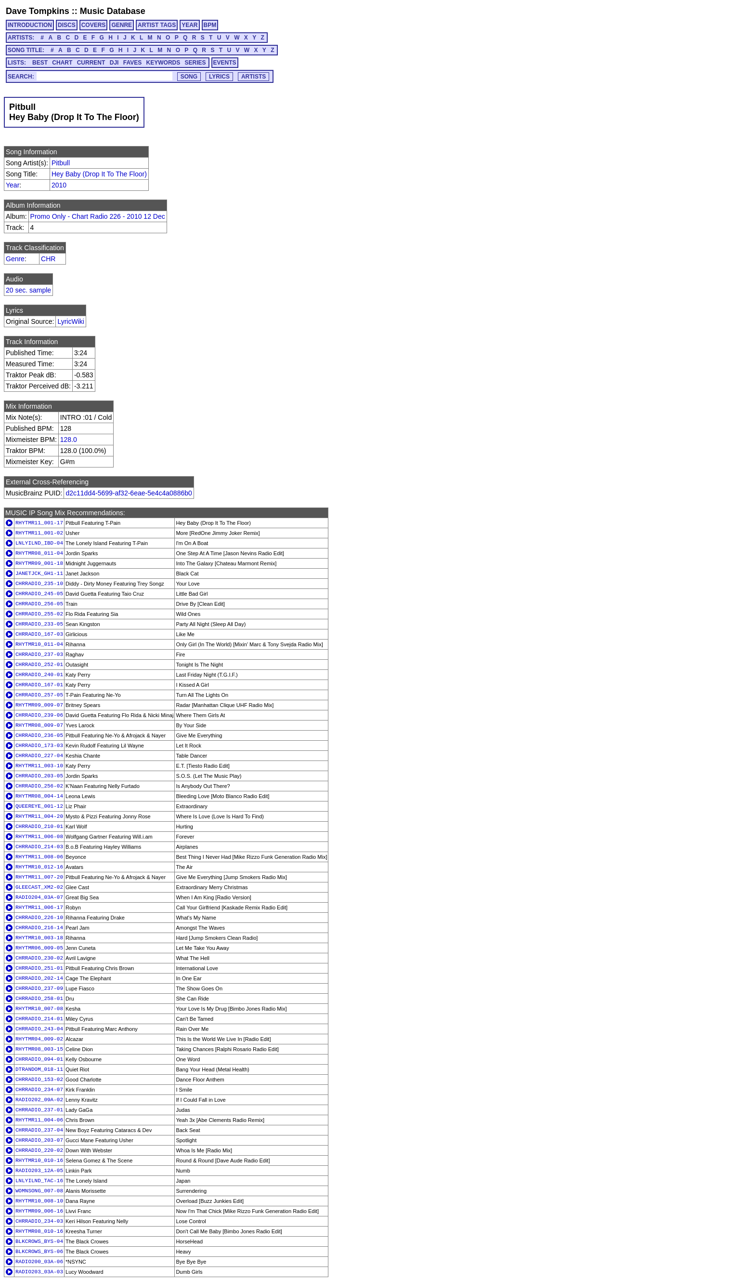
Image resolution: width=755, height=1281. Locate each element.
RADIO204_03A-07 (39, 897)
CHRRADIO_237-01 (39, 1110)
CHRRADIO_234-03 (39, 1221)
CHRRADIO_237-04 (39, 1130)
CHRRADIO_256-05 (39, 604)
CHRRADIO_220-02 (39, 1150)
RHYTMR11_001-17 (39, 523)
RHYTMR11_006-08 (39, 837)
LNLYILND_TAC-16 (39, 1181)
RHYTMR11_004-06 (39, 1120)
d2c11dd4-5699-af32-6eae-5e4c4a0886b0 (128, 493)
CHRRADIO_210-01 (39, 826)
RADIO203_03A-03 (39, 1272)
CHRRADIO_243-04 (39, 1029)
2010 (59, 185)
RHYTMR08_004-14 (39, 796)
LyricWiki (70, 321)
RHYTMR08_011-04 (39, 553)
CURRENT (91, 62)
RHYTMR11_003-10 (39, 766)
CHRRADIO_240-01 (39, 675)
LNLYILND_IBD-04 (39, 543)
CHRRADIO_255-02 (39, 614)
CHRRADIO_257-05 (39, 695)
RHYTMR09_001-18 (39, 563)
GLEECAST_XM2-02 (39, 887)
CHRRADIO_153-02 (39, 1079)
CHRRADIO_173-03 (39, 745)
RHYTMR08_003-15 (39, 1049)
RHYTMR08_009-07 (39, 725)
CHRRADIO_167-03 (39, 634)
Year (12, 185)
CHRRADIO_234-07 (39, 1090)
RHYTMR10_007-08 (39, 1009)
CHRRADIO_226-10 (39, 918)
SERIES (195, 62)
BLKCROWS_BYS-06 (39, 1251)
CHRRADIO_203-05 (39, 776)
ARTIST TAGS (157, 25)
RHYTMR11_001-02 (39, 533)
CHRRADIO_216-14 (39, 928)
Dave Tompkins (37, 11)
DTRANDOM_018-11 (39, 1069)
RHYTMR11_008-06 (39, 857)
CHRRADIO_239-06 (39, 715)
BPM (210, 25)
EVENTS (224, 62)
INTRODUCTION (30, 25)
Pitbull (61, 163)
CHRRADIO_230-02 (39, 958)
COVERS (93, 25)
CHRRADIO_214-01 (39, 1019)
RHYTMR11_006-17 (39, 907)
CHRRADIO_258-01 (39, 998)
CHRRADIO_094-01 (39, 1059)
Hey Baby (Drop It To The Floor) (99, 174)
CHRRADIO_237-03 (39, 654)
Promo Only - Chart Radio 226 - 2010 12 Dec (97, 216)
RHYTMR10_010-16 (39, 1160)
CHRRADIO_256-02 (39, 786)
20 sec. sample (28, 290)
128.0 (68, 439)
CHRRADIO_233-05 (39, 624)
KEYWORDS (163, 62)
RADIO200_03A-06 (39, 1262)
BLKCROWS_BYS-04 (39, 1241)
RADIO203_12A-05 (39, 1171)
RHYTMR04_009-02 (39, 1039)
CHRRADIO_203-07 (39, 1140)
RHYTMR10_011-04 (39, 644)
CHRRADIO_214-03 (39, 847)
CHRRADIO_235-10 (39, 584)
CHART (62, 62)
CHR (48, 259)
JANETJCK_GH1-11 (39, 573)
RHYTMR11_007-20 (39, 877)
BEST (40, 62)
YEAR (189, 25)
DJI (114, 62)
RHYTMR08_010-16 (39, 1231)
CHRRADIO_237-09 (39, 988)
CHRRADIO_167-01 (39, 685)
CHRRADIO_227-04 (39, 756)
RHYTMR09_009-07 (39, 705)
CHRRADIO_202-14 (39, 978)
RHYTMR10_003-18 (39, 938)
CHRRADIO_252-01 (39, 664)
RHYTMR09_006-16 (39, 1211)
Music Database (112, 11)
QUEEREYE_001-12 (39, 806)
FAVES (132, 62)
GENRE (121, 25)
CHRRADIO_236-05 (39, 735)
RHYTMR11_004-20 (39, 816)
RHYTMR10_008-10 (39, 1201)
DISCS (67, 25)
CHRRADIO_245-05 (39, 594)
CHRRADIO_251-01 (39, 968)
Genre (15, 259)
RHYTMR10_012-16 (39, 867)
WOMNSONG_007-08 (39, 1191)
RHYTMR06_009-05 (39, 948)
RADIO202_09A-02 (39, 1100)
